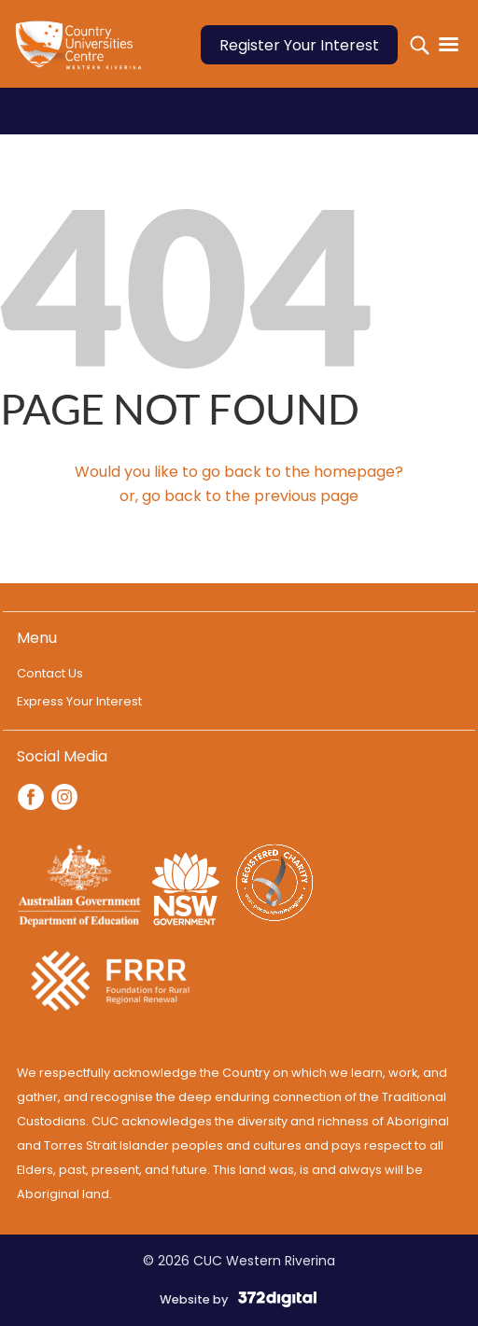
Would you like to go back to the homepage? (239, 471)
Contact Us (50, 673)
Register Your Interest (299, 45)
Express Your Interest (79, 701)
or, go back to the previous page (239, 496)
